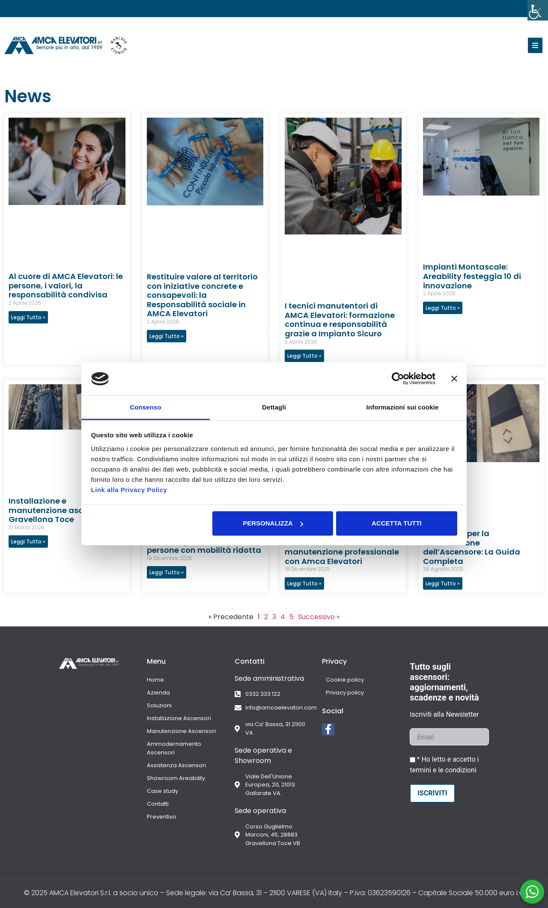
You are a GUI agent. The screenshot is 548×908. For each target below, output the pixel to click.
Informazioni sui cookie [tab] (402, 407)
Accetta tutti (397, 523)
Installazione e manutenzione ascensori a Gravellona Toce (62, 510)
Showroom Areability (176, 778)
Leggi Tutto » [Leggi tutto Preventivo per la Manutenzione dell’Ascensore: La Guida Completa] (443, 583)
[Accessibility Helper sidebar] (537, 10)
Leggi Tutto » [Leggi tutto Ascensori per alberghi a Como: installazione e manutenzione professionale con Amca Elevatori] (304, 583)
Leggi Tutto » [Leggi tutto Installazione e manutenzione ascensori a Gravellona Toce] (28, 541)
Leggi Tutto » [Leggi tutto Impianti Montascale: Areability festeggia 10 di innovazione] (443, 308)
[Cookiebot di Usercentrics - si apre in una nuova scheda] (397, 378)
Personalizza (273, 523)
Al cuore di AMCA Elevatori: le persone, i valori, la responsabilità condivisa (66, 285)
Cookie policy (341, 680)
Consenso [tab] (145, 407)
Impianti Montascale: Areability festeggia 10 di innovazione (472, 276)
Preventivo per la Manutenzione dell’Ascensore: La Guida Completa (471, 547)
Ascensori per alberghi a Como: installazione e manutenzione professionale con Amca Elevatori (342, 547)
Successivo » (319, 617)
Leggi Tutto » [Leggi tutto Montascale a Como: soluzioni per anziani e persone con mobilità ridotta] (166, 572)
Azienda (158, 692)
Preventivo (161, 817)
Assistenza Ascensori (176, 765)
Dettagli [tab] (274, 407)
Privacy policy (341, 692)
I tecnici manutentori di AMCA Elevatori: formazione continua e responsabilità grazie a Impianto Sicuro (340, 319)
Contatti (158, 804)
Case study (162, 791)
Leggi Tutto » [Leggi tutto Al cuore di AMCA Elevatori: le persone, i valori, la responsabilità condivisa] (28, 317)
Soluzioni (159, 705)
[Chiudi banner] (454, 379)
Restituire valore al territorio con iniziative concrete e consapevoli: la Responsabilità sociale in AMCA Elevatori (202, 295)
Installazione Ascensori (179, 718)
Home (155, 680)
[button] (535, 45)
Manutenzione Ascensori (181, 731)
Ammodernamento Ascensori (174, 748)
